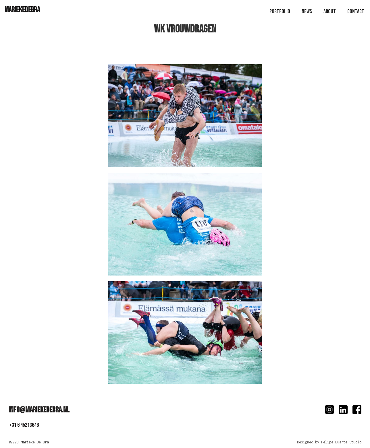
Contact (355, 11)
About (329, 11)
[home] (22, 9)
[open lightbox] (185, 118)
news (307, 11)
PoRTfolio (279, 11)
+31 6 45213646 (24, 425)
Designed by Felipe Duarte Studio (329, 442)
